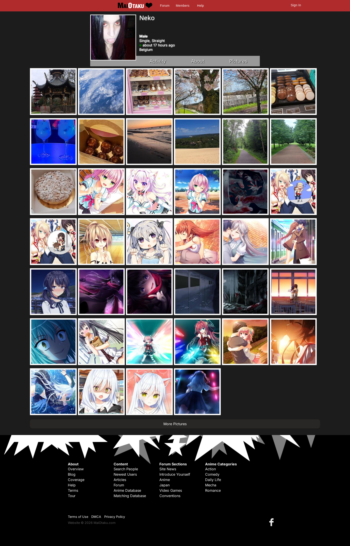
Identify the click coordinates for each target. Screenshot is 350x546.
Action (210, 469)
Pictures (238, 61)
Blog (71, 474)
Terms (73, 490)
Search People (126, 469)
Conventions (169, 496)
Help (200, 5)
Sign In (296, 5)
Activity (158, 61)
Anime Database (127, 490)
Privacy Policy (114, 517)
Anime (164, 479)
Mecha (210, 485)
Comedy (212, 474)
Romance (213, 490)
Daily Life (213, 479)
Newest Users (125, 474)
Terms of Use (78, 517)
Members (183, 5)
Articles (120, 479)
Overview (76, 469)
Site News (167, 469)
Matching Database (130, 496)
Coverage (76, 479)
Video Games (170, 490)
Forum (164, 5)
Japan (164, 485)
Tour (71, 496)
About (197, 61)
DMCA (96, 517)
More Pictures (175, 424)
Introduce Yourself (174, 474)
